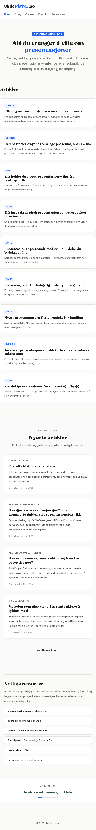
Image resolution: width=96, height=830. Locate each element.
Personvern (58, 14)
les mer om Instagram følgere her (27, 710)
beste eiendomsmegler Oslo (24, 720)
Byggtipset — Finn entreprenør (26, 760)
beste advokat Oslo (19, 750)
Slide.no (19, 6)
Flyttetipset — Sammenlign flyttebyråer (30, 740)
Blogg (17, 14)
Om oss (29, 14)
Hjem (7, 14)
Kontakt (43, 14)
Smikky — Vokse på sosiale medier (27, 730)
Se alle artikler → (48, 650)
